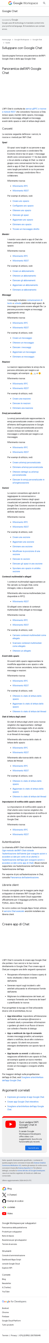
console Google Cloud (11, 1264)
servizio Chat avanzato (14, 911)
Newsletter (6, 1283)
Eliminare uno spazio (22, 224)
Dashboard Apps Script (11, 1260)
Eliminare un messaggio (23, 356)
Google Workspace (21, 40)
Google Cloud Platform (11, 1321)
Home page (6, 40)
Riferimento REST (21, 190)
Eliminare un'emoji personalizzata (28, 467)
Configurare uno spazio (23, 206)
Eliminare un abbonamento (24, 290)
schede (17, 303)
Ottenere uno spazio (22, 210)
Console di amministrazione (13, 1255)
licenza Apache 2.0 (25, 1168)
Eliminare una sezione (23, 546)
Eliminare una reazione (23, 408)
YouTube (6, 1292)
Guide (7, 43)
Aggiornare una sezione (23, 542)
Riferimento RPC (20, 186)
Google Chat (10, 11)
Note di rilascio (8, 1236)
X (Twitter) (6, 1287)
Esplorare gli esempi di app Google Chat (25, 1097)
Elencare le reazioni (21, 403)
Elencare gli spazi (21, 215)
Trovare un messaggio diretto (26, 229)
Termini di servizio (9, 1244)
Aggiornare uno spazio (23, 220)
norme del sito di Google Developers (31, 1171)
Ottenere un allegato (22, 651)
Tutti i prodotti (8, 1325)
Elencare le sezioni (21, 559)
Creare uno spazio (21, 201)
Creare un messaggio (22, 338)
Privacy (14, 1335)
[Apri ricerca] (44, 3)
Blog (4, 1279)
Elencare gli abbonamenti (24, 280)
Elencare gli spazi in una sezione (27, 563)
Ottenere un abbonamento (24, 276)
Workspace (25, 3)
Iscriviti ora (33, 1148)
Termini (5, 1335)
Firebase (5, 1317)
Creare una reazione (22, 398)
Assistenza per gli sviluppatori (14, 1240)
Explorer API (7, 1268)
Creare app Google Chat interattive (23, 1101)
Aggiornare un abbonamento (25, 285)
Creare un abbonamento (23, 271)
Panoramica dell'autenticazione (24, 877)
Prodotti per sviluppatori (12, 1232)
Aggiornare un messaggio (24, 352)
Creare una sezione (21, 537)
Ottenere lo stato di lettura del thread (29, 711)
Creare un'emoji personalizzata (27, 462)
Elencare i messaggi (22, 347)
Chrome (5, 1312)
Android (5, 1308)
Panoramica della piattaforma (14, 1228)
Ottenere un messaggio (23, 342)
